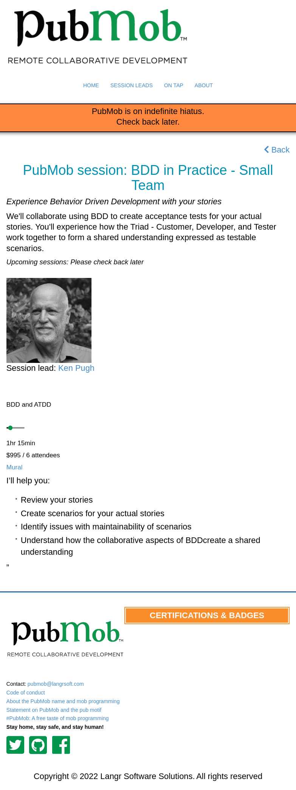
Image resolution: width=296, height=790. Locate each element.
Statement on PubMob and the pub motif (53, 710)
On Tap (173, 85)
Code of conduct (25, 693)
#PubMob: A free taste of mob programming (57, 718)
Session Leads (131, 85)
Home (91, 85)
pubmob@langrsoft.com (56, 684)
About (204, 85)
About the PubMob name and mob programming (63, 701)
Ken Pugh (76, 368)
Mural (14, 467)
